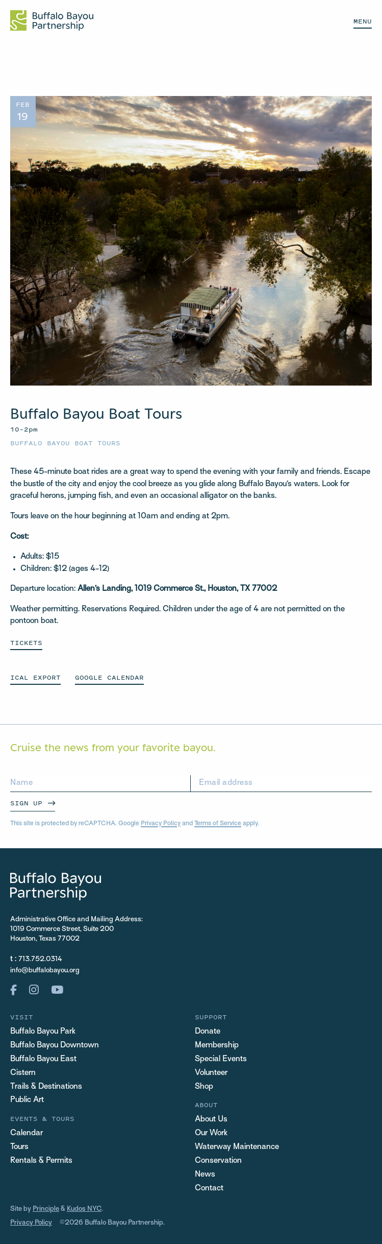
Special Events (221, 1059)
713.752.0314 (40, 959)
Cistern (23, 1073)
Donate (207, 1032)
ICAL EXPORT (35, 677)
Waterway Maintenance (237, 1147)
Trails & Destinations (46, 1087)
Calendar (26, 1133)
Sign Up (26, 803)
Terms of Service (217, 824)
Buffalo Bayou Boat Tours (65, 443)
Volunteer (211, 1073)
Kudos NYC (84, 1209)
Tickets (26, 643)
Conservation (218, 1161)
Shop (204, 1087)
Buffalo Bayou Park (42, 1032)
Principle (46, 1209)
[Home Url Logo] (51, 20)
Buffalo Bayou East (43, 1059)
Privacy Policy (161, 824)
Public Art (27, 1100)
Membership (217, 1045)
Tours (19, 1147)
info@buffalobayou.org (45, 970)
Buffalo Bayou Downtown (54, 1045)
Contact (209, 1188)
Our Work (211, 1133)
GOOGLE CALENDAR (109, 677)
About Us (211, 1119)
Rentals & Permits (41, 1161)
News (205, 1175)
